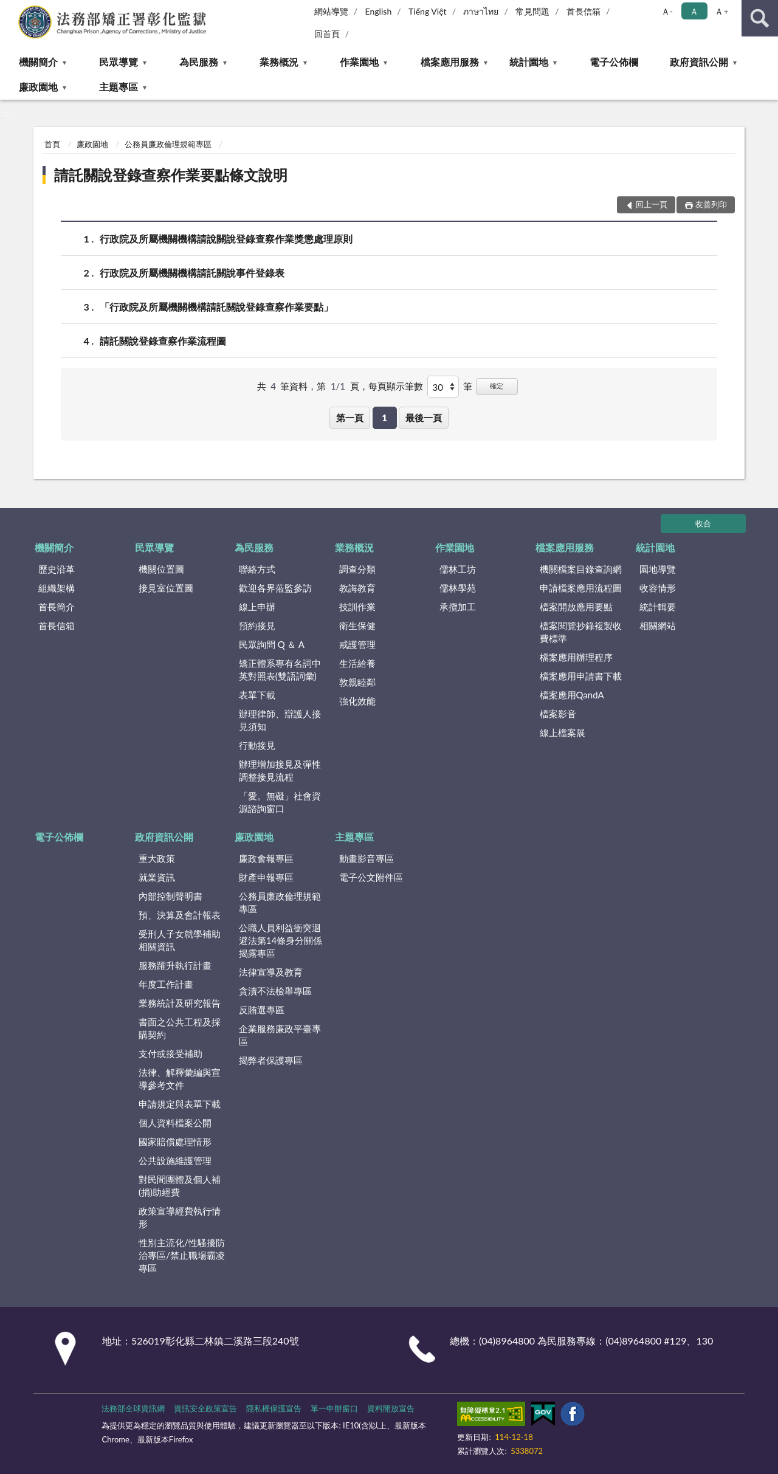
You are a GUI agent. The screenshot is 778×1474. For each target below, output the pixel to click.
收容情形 (657, 587)
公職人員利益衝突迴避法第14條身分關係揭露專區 (280, 940)
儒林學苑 (457, 587)
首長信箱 (583, 11)
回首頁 (327, 34)
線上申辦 (257, 606)
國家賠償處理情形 (175, 1141)
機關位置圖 (161, 568)
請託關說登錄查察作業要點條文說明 (170, 175)
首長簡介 (56, 606)
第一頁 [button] (349, 417)
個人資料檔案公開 (175, 1122)
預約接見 (257, 625)
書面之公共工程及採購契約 (180, 1028)
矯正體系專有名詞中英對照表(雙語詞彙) (280, 669)
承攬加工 (457, 606)
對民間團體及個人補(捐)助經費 (180, 1185)
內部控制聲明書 (170, 895)
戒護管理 (357, 644)
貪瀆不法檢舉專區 (275, 990)
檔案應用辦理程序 (576, 657)
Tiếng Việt (427, 11)
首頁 (52, 144)
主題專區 (118, 86)
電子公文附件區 (371, 877)
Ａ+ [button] (721, 11)
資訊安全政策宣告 (205, 1408)
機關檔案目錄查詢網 (581, 568)
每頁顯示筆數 (395, 386)
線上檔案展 (562, 732)
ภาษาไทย (480, 11)
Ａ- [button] (667, 11)
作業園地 (359, 61)
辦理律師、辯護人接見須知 (280, 720)
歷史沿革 (56, 568)
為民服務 (198, 61)
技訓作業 (357, 606)
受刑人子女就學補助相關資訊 (180, 940)
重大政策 (157, 858)
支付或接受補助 (170, 1053)
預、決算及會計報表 (180, 914)
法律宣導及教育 (271, 971)
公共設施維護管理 (175, 1160)
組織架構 (56, 587)
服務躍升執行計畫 (175, 965)
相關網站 (657, 625)
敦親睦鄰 (357, 682)
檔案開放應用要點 (576, 606)
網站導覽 (331, 11)
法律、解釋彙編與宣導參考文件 (180, 1078)
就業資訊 (157, 877)
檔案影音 (558, 713)
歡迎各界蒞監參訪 (275, 587)
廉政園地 (38, 86)
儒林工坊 (457, 568)
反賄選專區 (261, 1009)
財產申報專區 (266, 877)
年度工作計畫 (166, 984)
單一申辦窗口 (334, 1408)
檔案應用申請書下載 (581, 675)
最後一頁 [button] (423, 417)
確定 (496, 386)
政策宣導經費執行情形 (180, 1217)
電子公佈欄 (614, 61)
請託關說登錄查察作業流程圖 (163, 341)
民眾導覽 (118, 61)
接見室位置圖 (166, 587)
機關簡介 (38, 61)
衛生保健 (357, 625)
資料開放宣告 (391, 1408)
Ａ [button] (694, 11)
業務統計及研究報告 (180, 1002)
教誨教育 (357, 587)
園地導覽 (657, 568)
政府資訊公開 (699, 61)
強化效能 (357, 700)
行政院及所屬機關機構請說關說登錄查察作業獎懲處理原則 (226, 239)
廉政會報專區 (266, 858)
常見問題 (532, 11)
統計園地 (528, 61)
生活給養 (357, 663)
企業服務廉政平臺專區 (280, 1035)
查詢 (760, 18)
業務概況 (279, 61)
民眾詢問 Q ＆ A (272, 644)
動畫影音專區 (366, 858)
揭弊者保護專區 (271, 1060)
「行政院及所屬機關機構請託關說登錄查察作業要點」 (216, 307)
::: (10, 9)
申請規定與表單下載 (180, 1103)
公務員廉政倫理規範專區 (168, 144)
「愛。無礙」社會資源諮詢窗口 (280, 802)
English (378, 11)
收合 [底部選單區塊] (703, 523)
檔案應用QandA (572, 694)
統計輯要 (657, 606)
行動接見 (257, 745)
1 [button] (384, 417)
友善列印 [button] (711, 204)
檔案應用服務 (450, 61)
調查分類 (357, 568)
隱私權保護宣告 (273, 1408)
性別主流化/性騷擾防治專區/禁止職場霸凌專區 (182, 1255)
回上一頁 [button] (651, 204)
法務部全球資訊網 (133, 1408)
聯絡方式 (257, 568)
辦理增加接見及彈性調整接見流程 (280, 770)
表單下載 (257, 694)
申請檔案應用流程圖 (581, 587)
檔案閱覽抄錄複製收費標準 (581, 632)
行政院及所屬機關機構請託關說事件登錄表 (192, 273)
